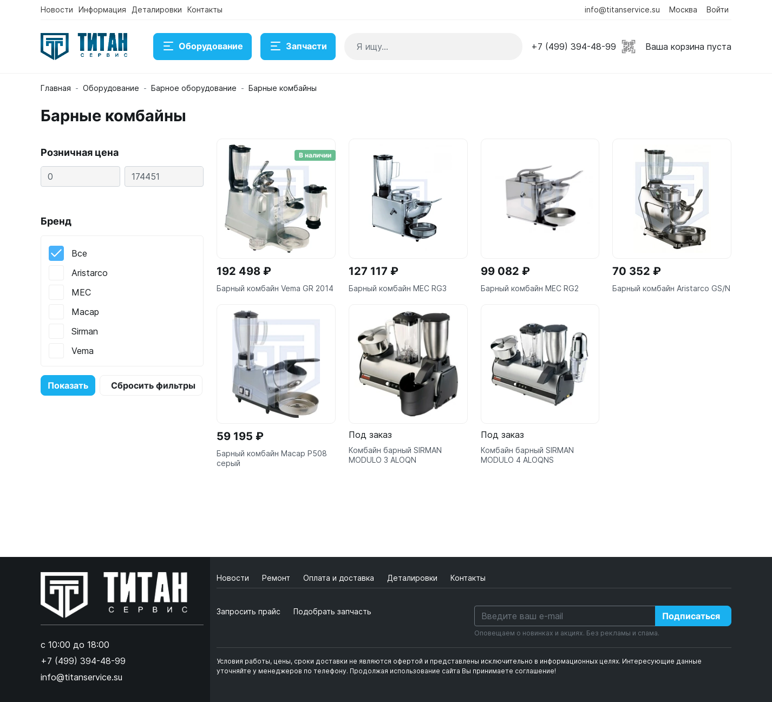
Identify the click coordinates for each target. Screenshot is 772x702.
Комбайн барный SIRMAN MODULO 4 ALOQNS (527, 454)
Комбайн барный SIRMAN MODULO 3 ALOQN (395, 454)
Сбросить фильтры (153, 385)
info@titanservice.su (622, 9)
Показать (68, 385)
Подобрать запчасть (332, 611)
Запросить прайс (248, 611)
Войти (717, 9)
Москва (683, 9)
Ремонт (277, 577)
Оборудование (202, 47)
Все (79, 253)
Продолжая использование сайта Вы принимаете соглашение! (453, 671)
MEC (81, 292)
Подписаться (691, 616)
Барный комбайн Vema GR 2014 (275, 288)
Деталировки (157, 9)
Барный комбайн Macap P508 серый (272, 458)
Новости (57, 9)
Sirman (84, 331)
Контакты (205, 9)
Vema (82, 350)
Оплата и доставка (339, 577)
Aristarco (89, 272)
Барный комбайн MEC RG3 (398, 288)
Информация (102, 9)
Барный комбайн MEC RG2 (530, 288)
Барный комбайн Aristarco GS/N (671, 288)
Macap (85, 311)
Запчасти (298, 47)
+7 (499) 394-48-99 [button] (573, 46)
